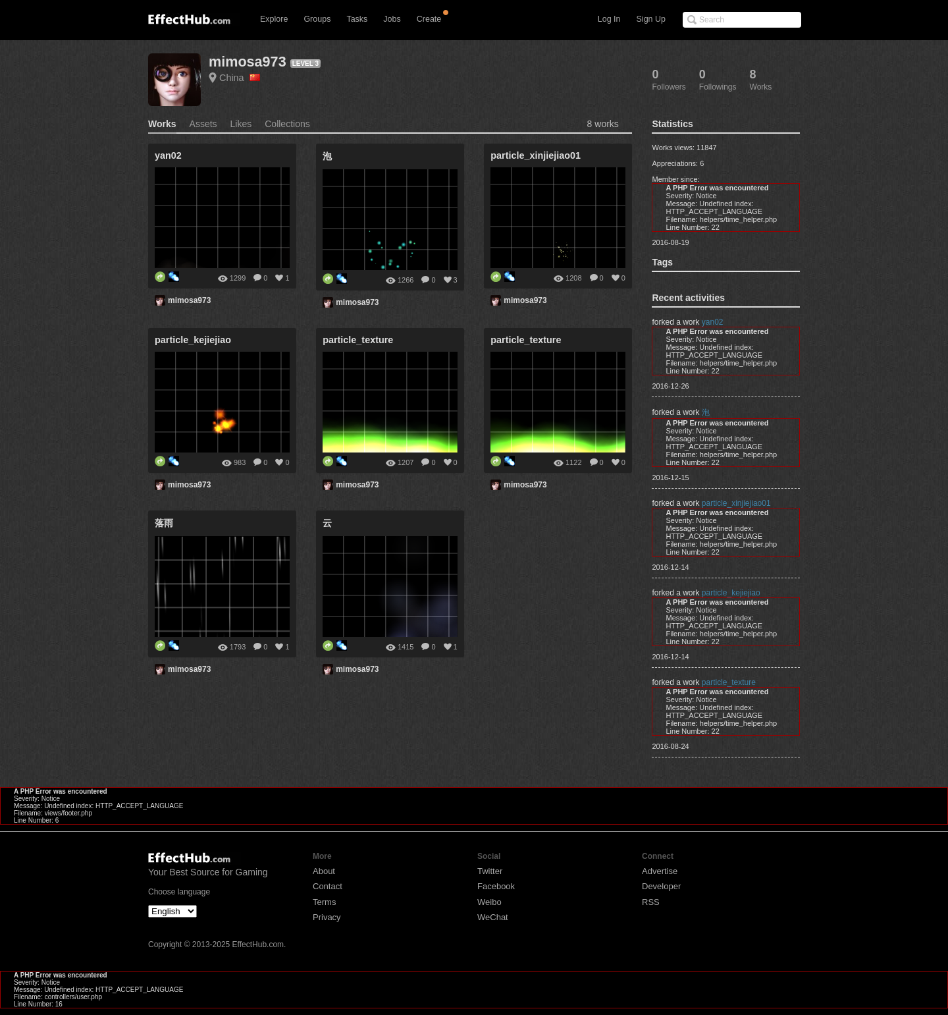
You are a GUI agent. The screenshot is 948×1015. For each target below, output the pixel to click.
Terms (324, 902)
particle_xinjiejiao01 (736, 503)
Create (429, 19)
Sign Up (651, 19)
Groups (316, 19)
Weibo (489, 902)
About (324, 871)
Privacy (327, 917)
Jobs (391, 19)
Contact (327, 886)
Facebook (496, 886)
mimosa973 (247, 61)
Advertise (659, 871)
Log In (609, 19)
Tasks (356, 19)
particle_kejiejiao (731, 592)
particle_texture (729, 682)
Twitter (489, 871)
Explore (274, 19)
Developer (661, 886)
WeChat (492, 917)
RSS (651, 902)
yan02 (713, 322)
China (239, 77)
